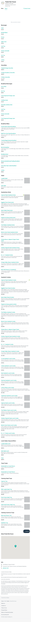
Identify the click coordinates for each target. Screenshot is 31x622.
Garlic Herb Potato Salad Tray (8, 504)
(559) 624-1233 (7, 6)
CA (5, 601)
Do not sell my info (5, 614)
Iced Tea (3, 46)
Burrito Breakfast (5, 147)
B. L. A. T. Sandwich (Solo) (7, 255)
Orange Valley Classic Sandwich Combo (10, 351)
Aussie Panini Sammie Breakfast (8, 126)
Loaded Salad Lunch (5, 443)
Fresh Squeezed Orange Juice (8, 95)
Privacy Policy (4, 610)
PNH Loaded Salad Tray (6, 489)
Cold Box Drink (4, 100)
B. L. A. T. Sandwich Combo (7, 344)
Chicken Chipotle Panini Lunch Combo (10, 418)
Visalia (7, 601)
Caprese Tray (4, 481)
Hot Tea (3, 55)
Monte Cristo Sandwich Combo (8, 321)
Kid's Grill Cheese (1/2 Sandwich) (8, 269)
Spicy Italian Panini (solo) (7, 210)
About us (3, 603)
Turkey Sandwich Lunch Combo (8, 365)
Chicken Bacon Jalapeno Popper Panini (10, 329)
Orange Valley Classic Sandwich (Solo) (10, 262)
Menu (2, 8)
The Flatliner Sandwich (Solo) (8, 225)
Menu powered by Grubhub (15, 22)
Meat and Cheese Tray (6, 515)
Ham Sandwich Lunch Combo (8, 373)
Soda (2, 28)
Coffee (2, 59)
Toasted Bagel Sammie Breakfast (8, 140)
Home (2, 601)
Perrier (2, 37)
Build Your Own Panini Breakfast (8, 133)
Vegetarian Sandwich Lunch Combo (9, 395)
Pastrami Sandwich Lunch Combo (9, 380)
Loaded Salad (4, 178)
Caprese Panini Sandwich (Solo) (8, 195)
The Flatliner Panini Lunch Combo (9, 410)
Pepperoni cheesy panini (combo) (8, 304)
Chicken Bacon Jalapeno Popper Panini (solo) (10, 240)
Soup (2, 458)
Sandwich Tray (4, 522)
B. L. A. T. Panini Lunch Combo (8, 433)
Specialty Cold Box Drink (6, 104)
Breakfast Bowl (4, 154)
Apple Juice (3, 41)
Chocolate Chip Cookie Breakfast (8, 165)
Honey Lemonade (5, 50)
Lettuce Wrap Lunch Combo (7, 387)
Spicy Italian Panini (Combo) (7, 297)
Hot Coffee (3, 86)
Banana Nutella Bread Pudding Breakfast (10, 161)
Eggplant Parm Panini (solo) (7, 202)
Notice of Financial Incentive (7, 612)
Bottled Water (4, 32)
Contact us (3, 605)
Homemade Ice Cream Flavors (8, 466)
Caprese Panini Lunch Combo (8, 403)
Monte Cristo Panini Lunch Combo (9, 425)
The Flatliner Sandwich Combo (8, 312)
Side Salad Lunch (5, 451)
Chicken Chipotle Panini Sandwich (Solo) (10, 247)
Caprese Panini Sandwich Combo (8, 280)
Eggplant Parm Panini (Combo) (8, 288)
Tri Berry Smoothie (5, 77)
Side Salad (3, 185)
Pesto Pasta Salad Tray (6, 497)
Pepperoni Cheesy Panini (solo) (8, 217)
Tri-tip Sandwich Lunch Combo (8, 358)
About (6, 8)
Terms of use (4, 607)
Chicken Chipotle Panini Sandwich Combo (10, 336)
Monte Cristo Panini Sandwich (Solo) (9, 232)
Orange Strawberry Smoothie (8, 72)
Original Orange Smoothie (7, 68)
